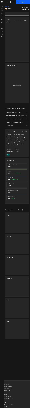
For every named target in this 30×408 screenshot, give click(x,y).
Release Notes (7, 396)
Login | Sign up (21, 2)
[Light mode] (14, 2)
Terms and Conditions (9, 404)
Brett (8, 300)
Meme (18, 149)
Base (18, 151)
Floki (8, 321)
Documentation (8, 388)
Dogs (8, 215)
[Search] (7, 2)
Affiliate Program (8, 386)
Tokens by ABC (8, 390)
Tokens (7, 6)
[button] (25, 8)
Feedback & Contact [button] (9, 398)
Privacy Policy (7, 406)
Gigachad (9, 257)
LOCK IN (9, 279)
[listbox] (17, 14)
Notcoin (9, 236)
